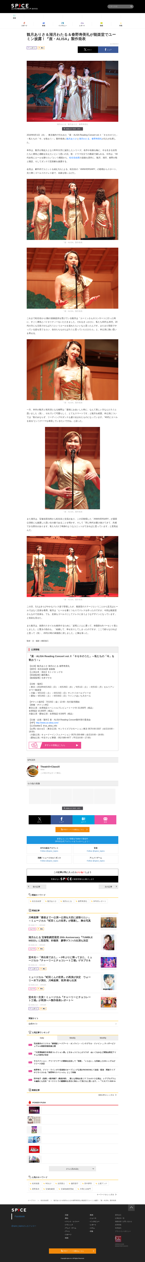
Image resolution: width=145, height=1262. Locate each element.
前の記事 (34, 887)
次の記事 (111, 887)
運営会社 (118, 1215)
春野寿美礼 (97, 139)
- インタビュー (94, 1221)
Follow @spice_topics (49, 851)
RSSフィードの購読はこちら (74, 829)
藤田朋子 (73, 1183)
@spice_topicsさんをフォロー (23, 1226)
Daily (42, 1038)
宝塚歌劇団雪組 (66, 1189)
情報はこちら (61, 745)
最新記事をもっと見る (107, 1095)
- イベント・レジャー (71, 1221)
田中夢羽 (87, 1183)
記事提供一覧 (119, 1218)
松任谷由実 (74, 158)
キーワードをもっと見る (106, 1194)
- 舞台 (66, 1218)
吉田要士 (60, 1183)
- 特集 (91, 1231)
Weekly (72, 1038)
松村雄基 (34, 1183)
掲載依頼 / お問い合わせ (123, 1221)
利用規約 (118, 1228)
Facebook (20, 1216)
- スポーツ (67, 1234)
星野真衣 (34, 1189)
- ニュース (92, 1218)
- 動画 (91, 1215)
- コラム (92, 1228)
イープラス (32, 1200)
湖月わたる (84, 139)
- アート (67, 1231)
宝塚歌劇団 (49, 1189)
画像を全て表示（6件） (72, 129)
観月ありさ (71, 139)
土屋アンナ (101, 1183)
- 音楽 (66, 1215)
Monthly (103, 1038)
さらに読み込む (80, 1169)
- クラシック (68, 1225)
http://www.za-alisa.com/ (47, 723)
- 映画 (66, 1238)
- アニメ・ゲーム (70, 1228)
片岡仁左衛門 (84, 1189)
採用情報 (118, 1225)
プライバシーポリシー (123, 1231)
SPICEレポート (98, 901)
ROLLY (47, 1183)
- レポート (92, 1225)
